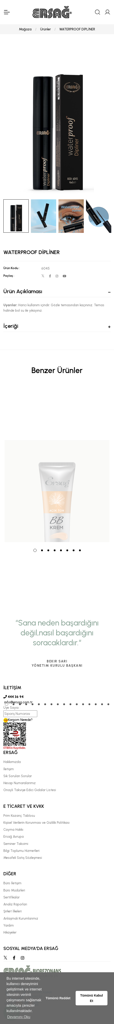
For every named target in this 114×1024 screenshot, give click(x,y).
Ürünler (45, 29)
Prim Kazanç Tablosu (19, 816)
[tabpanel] (57, 464)
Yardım (8, 925)
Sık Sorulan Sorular (17, 776)
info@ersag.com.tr (18, 702)
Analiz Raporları (15, 904)
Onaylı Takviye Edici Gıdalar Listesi (29, 790)
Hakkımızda (12, 762)
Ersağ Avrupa (13, 837)
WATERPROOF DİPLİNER (77, 29)
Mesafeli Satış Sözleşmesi (22, 858)
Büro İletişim (12, 883)
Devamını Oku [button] (18, 1017)
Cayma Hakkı (13, 830)
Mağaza (25, 29)
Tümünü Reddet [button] (58, 998)
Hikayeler (9, 932)
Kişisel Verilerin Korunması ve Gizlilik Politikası (36, 823)
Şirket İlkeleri (12, 911)
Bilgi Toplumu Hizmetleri (21, 851)
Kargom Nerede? (18, 720)
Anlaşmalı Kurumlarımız (20, 918)
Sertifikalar (11, 897)
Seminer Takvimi (15, 844)
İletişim (8, 769)
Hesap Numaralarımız (19, 783)
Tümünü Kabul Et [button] (91, 998)
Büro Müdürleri (14, 890)
